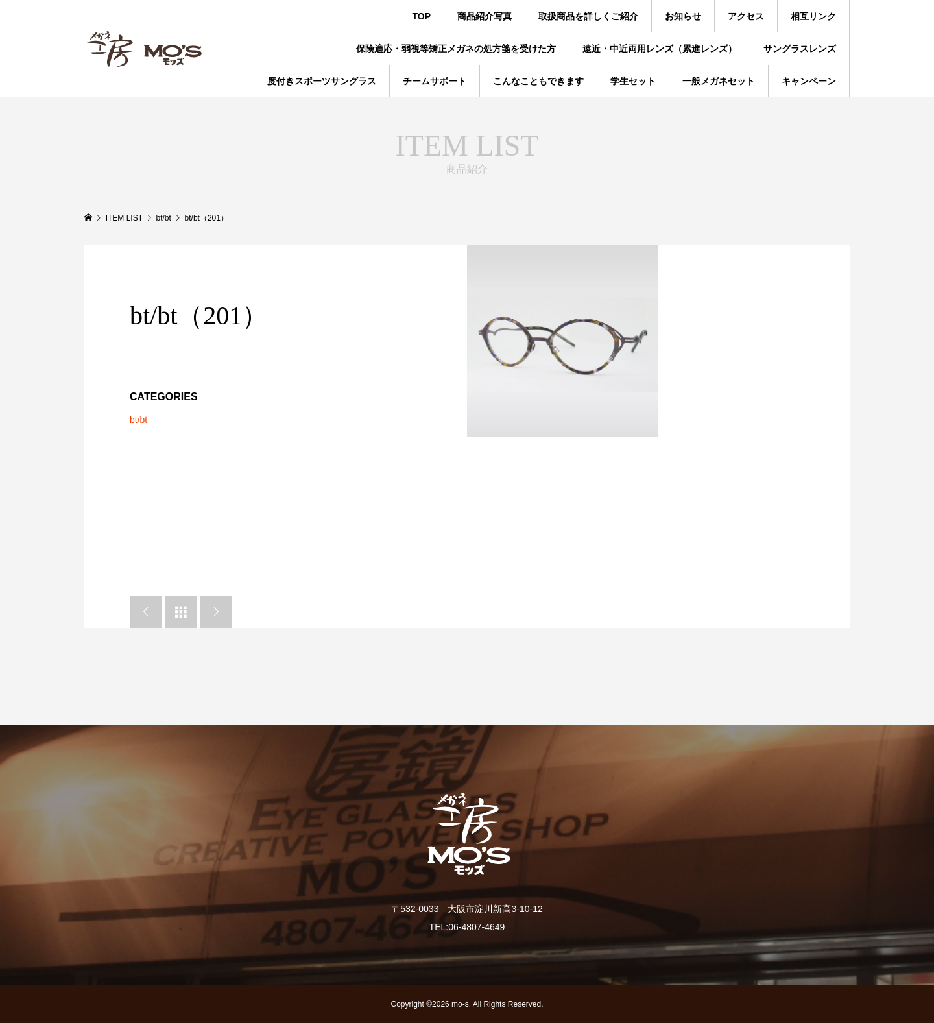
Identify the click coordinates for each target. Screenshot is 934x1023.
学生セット (633, 81)
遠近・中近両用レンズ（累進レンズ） (659, 48)
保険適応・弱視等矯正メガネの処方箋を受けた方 (456, 48)
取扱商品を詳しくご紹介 (588, 16)
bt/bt (138, 420)
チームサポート (434, 81)
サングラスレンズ (799, 48)
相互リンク (813, 16)
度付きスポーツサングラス (321, 81)
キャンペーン (809, 81)
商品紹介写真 (484, 16)
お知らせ (683, 16)
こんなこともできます (538, 81)
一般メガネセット (718, 81)
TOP (421, 16)
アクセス (746, 16)
